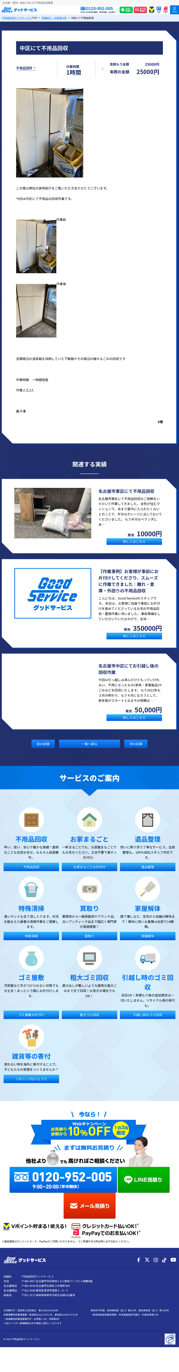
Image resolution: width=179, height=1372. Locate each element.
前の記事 (43, 750)
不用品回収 (24, 71)
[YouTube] (172, 1274)
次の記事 (135, 750)
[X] (147, 1274)
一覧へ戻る (89, 750)
